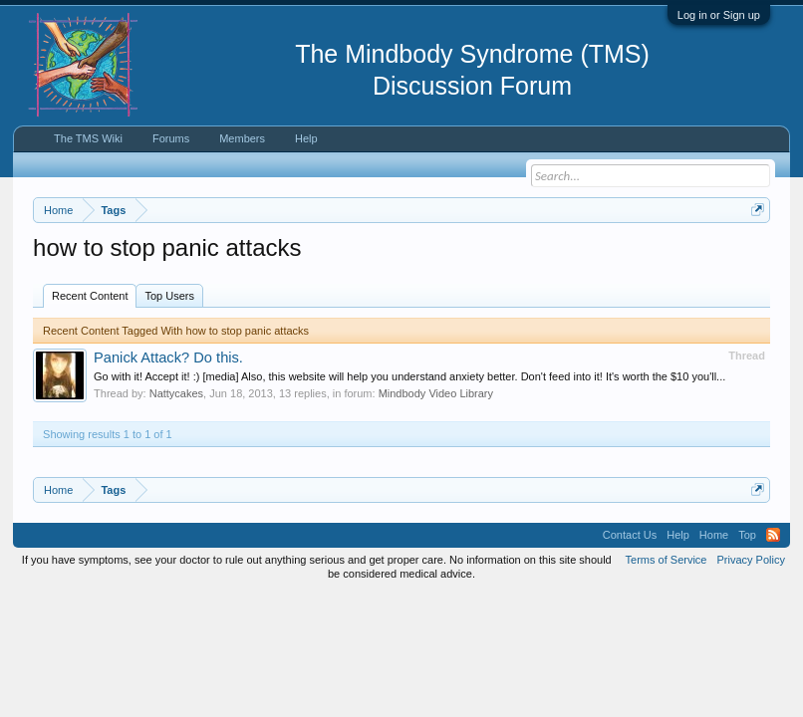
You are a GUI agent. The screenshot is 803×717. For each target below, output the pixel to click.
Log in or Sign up (718, 15)
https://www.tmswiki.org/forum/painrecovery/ (251, 280)
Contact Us (630, 617)
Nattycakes (176, 476)
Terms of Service (666, 641)
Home (713, 617)
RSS (773, 617)
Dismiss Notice (753, 256)
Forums (170, 138)
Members (242, 138)
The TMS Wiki (88, 138)
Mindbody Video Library (436, 476)
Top (747, 617)
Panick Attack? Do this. (168, 439)
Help (306, 138)
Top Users (169, 377)
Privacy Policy (750, 641)
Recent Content (90, 377)
